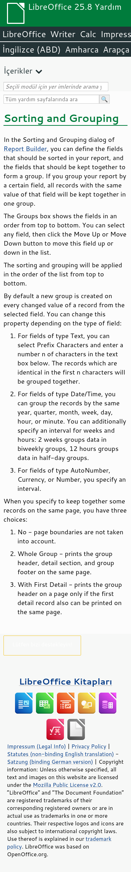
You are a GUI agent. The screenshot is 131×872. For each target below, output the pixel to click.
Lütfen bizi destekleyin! (42, 644)
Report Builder (25, 148)
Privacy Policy (88, 746)
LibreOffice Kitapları (65, 681)
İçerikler (17, 70)
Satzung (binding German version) (50, 761)
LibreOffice (24, 34)
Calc (88, 34)
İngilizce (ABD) (31, 49)
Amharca (82, 49)
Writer (62, 34)
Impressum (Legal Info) (36, 746)
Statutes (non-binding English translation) (60, 754)
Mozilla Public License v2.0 (67, 785)
